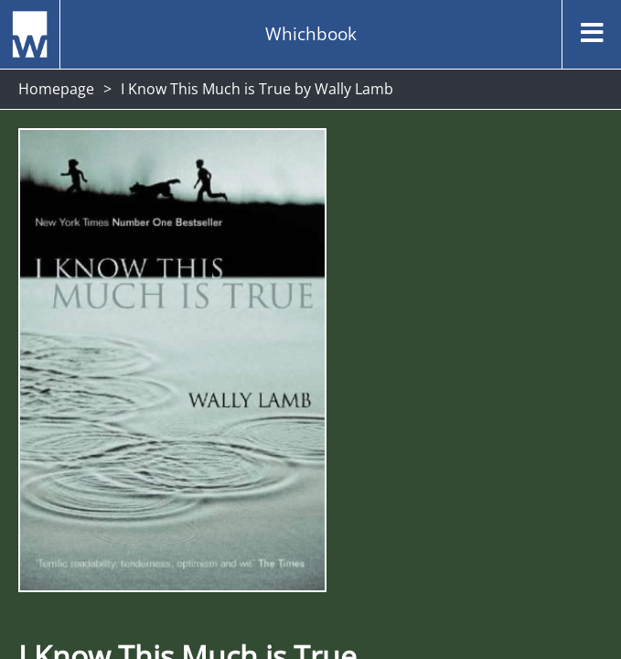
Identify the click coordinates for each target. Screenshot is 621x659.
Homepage (56, 89)
